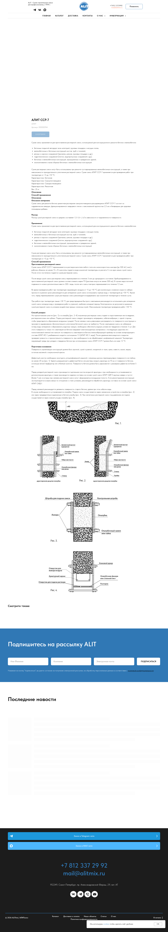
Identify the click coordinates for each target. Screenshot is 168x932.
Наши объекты (90, 916)
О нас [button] (100, 16)
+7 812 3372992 (116, 6)
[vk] (39, 11)
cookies (106, 924)
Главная (46, 16)
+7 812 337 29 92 (84, 865)
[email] (94, 894)
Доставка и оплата (71, 916)
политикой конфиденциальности (141, 670)
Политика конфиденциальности (84, 919)
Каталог (59, 16)
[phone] (87, 894)
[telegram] (34, 11)
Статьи (104, 916)
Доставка (73, 16)
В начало (158, 918)
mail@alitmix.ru (116, 8)
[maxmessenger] (44, 11)
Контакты (88, 16)
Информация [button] (117, 16)
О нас (113, 916)
